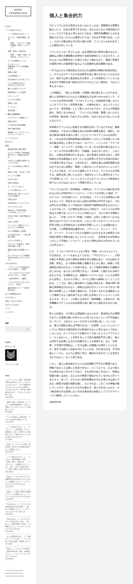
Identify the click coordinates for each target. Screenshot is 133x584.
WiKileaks (13, 179)
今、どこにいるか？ (16, 186)
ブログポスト (10, 297)
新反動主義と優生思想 (17, 149)
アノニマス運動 (14, 176)
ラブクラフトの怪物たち (18, 118)
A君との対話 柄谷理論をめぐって (19, 217)
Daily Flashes (12, 305)
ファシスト (12, 107)
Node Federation (18, 11)
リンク (8, 308)
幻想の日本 (12, 199)
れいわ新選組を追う (13, 294)
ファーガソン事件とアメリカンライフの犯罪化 (19, 226)
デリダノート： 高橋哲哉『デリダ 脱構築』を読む (24, 66)
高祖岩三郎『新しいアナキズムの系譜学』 (19, 195)
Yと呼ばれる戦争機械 (16, 125)
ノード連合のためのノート (19, 34)
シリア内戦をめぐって (17, 190)
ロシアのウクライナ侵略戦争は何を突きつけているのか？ (19, 257)
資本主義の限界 (14, 129)
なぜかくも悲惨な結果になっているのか (19, 162)
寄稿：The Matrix (13, 301)
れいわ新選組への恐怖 (17, 231)
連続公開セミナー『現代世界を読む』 (19, 289)
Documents (11, 263)
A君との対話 (13, 222)
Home (8, 26)
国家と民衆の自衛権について (19, 251)
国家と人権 (12, 103)
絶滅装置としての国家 (17, 92)
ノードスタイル (11, 138)
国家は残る (12, 121)
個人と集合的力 (14, 114)
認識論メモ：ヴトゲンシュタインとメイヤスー (19, 133)
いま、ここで (13, 96)
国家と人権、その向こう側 (19, 172)
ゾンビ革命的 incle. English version (16, 84)
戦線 (7, 145)
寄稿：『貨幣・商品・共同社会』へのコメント (20, 56)
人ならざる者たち (15, 240)
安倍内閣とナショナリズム (19, 203)
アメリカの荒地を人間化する (19, 167)
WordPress (19, 573)
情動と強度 (12, 72)
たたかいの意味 (14, 100)
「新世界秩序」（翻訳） (18, 279)
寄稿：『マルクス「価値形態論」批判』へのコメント (20, 45)
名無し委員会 (13, 183)
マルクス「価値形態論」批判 (19, 38)
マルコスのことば (15, 207)
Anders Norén (18, 576)
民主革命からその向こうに (19, 79)
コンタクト (9, 312)
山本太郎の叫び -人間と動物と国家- (19, 236)
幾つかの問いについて (17, 89)
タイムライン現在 (12, 364)
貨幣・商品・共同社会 (17, 51)
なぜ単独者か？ (14, 76)
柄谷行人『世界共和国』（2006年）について (18, 211)
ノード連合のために (13, 30)
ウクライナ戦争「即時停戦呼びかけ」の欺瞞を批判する (19, 155)
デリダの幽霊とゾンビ (17, 61)
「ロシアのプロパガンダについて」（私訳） (19, 283)
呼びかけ (8, 142)
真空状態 (11, 110)
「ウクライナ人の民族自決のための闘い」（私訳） (19, 268)
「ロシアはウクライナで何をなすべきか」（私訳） (19, 274)
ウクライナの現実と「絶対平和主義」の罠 (19, 245)
